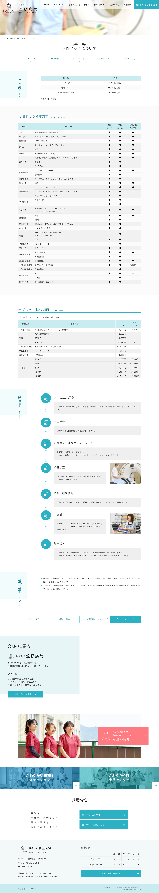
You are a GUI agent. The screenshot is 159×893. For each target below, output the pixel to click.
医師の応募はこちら (93, 827)
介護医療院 (115, 5)
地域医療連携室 (99, 5)
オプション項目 (80, 58)
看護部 (86, 5)
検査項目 (55, 58)
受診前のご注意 (128, 58)
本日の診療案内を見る (109, 876)
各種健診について (95, 622)
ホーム (47, 5)
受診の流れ (104, 58)
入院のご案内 (64, 622)
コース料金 (31, 58)
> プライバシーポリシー (28, 889)
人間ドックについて (125, 622)
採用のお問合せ (91, 818)
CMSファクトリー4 (135, 889)
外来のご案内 (34, 622)
